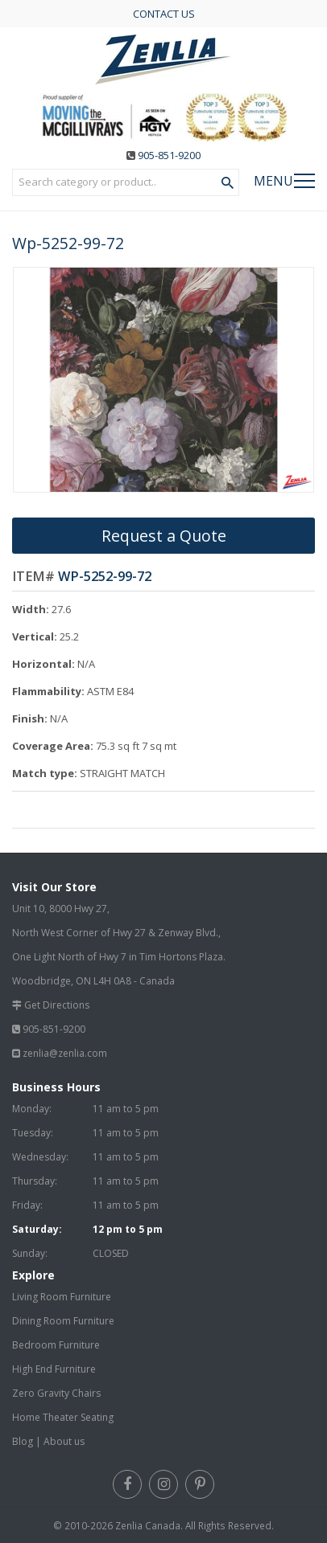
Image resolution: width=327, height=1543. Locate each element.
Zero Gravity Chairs (56, 1393)
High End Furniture (54, 1369)
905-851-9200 (169, 155)
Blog (22, 1441)
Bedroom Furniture (56, 1345)
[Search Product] (227, 183)
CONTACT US (164, 13)
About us (64, 1441)
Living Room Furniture (61, 1297)
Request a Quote (163, 535)
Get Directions (56, 1005)
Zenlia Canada (147, 1525)
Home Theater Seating (63, 1417)
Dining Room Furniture (63, 1321)
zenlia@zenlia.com (65, 1053)
